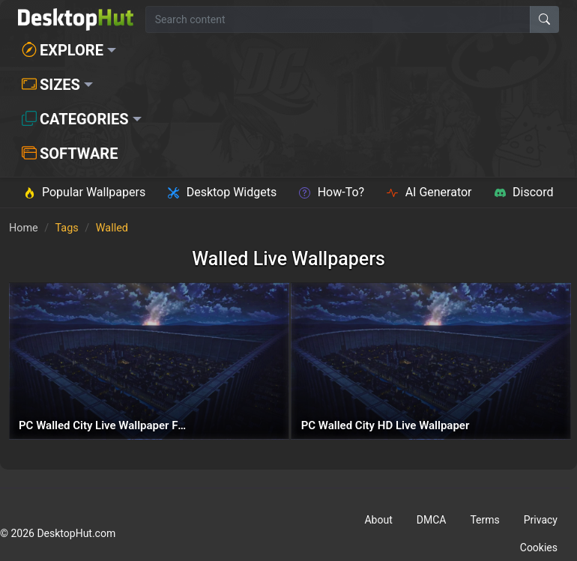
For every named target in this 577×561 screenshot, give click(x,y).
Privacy (541, 520)
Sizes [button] (51, 85)
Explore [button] (62, 50)
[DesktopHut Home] (75, 19)
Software (70, 154)
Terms (484, 520)
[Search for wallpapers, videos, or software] (338, 19)
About (378, 520)
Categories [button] (75, 119)
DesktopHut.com (76, 533)
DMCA (432, 520)
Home (23, 228)
